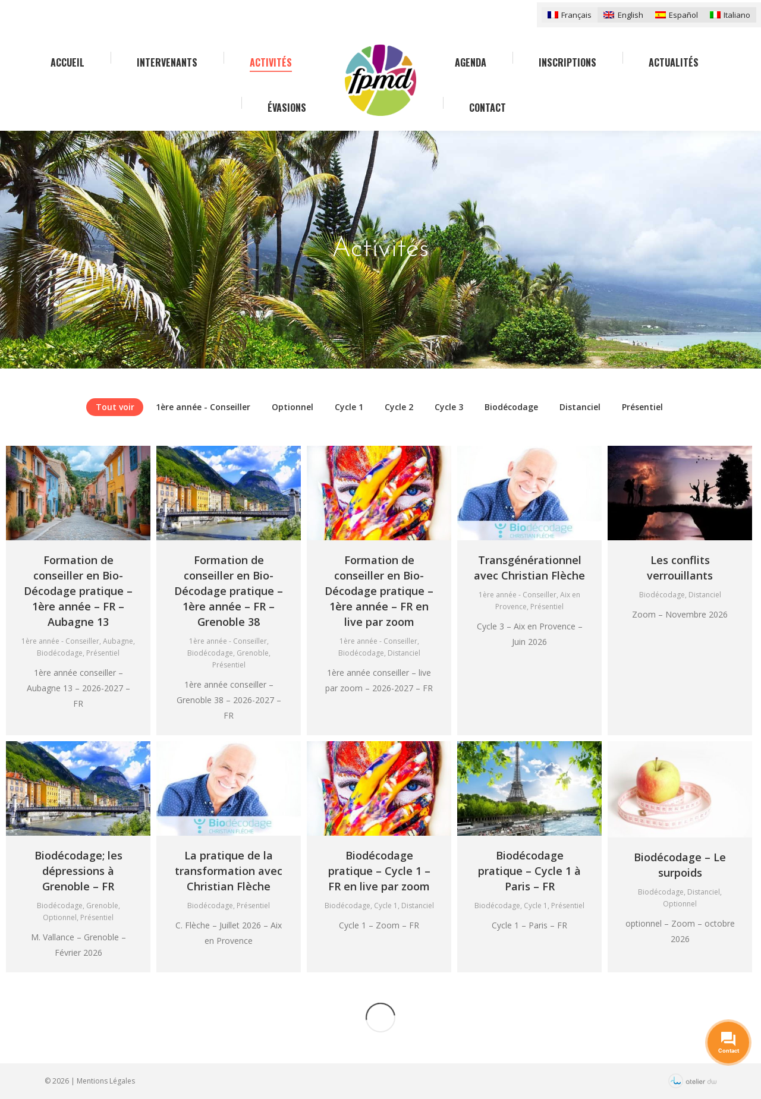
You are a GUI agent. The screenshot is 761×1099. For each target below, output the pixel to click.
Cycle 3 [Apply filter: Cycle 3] (449, 406)
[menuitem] (570, 14)
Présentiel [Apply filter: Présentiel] (642, 406)
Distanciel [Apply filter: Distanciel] (579, 406)
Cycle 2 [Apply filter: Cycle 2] (399, 406)
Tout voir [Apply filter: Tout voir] (115, 406)
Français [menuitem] (576, 15)
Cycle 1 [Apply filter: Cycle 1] (349, 406)
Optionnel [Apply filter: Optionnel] (292, 406)
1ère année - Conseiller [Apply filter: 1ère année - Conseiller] (203, 406)
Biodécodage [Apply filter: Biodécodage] (511, 406)
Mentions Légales (106, 1081)
